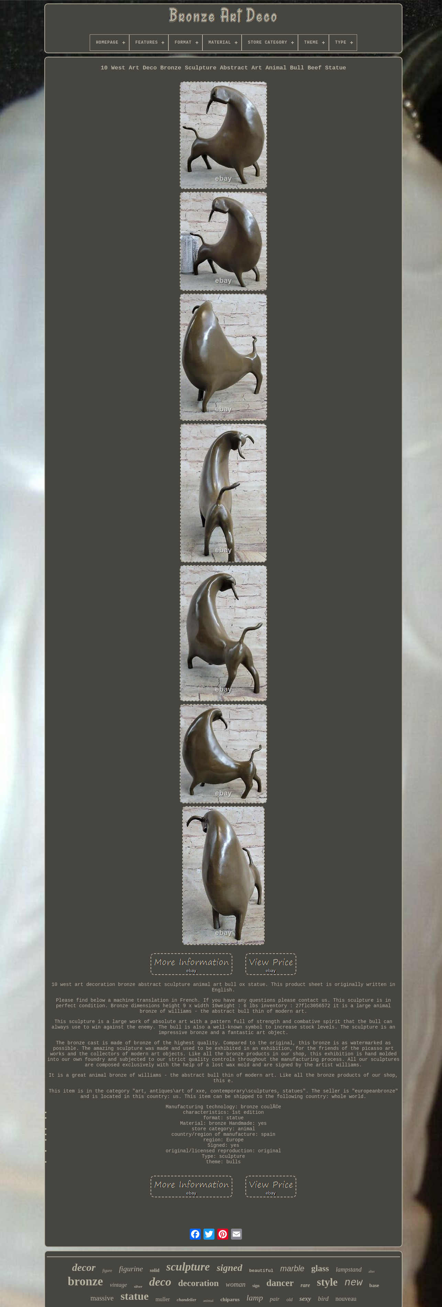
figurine (131, 1268)
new (353, 1282)
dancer (280, 1283)
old (289, 1299)
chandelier (186, 1299)
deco (160, 1281)
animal (208, 1300)
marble (292, 1268)
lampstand (349, 1269)
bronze (85, 1281)
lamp (254, 1297)
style (327, 1282)
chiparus (230, 1299)
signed (229, 1267)
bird (323, 1298)
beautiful (261, 1270)
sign (255, 1285)
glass (320, 1268)
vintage (118, 1285)
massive (102, 1298)
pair (274, 1299)
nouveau (345, 1298)
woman (236, 1284)
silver (138, 1286)
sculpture (188, 1267)
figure (107, 1270)
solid (154, 1270)
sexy (305, 1298)
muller (162, 1299)
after (371, 1271)
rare (305, 1285)
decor (84, 1267)
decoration (198, 1283)
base (374, 1285)
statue (135, 1296)
